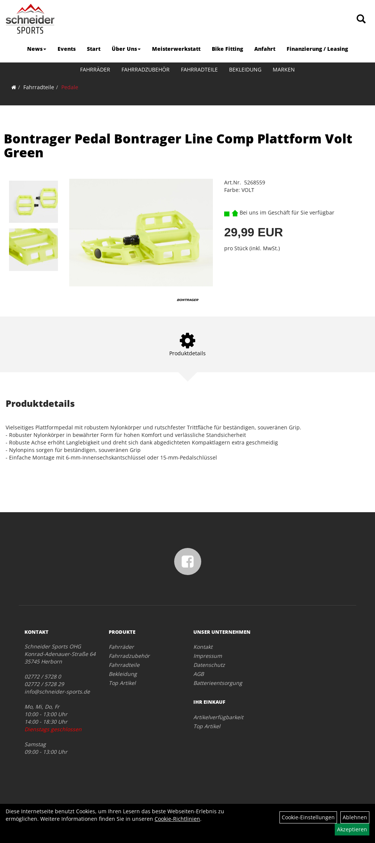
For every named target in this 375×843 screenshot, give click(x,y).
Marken (284, 69)
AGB (198, 673)
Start (93, 48)
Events (67, 48)
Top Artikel (122, 682)
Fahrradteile (199, 69)
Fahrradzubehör (145, 69)
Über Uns (126, 48)
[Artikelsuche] (361, 19)
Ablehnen (355, 817)
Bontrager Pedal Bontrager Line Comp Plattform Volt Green (178, 145)
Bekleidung (245, 69)
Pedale (69, 87)
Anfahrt (264, 48)
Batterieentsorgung (217, 682)
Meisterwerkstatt (176, 48)
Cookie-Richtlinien (177, 818)
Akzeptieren (352, 829)
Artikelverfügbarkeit (218, 717)
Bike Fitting (227, 48)
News (36, 48)
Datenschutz (209, 664)
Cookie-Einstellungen (308, 817)
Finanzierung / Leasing (317, 48)
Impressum (207, 655)
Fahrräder (95, 69)
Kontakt (203, 646)
